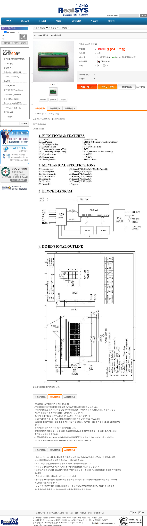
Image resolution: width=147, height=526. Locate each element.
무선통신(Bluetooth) (13, 94)
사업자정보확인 (98, 513)
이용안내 (111, 21)
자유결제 (9, 116)
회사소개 (25, 21)
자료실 (59, 21)
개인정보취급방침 (57, 513)
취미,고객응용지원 (13, 108)
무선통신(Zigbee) (12, 99)
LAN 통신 (9, 63)
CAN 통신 (9, 68)
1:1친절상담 (37, 513)
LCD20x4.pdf (105, 61)
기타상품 (9, 112)
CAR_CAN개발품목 (13, 103)
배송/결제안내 (85, 513)
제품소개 (42, 21)
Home (8, 21)
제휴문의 (76, 513)
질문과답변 (76, 21)
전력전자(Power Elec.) (13, 90)
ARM (7, 81)
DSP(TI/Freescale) (12, 76)
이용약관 (68, 513)
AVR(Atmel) (10, 85)
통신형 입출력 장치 (13, 72)
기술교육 (94, 21)
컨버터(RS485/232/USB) (14, 59)
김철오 (105, 520)
